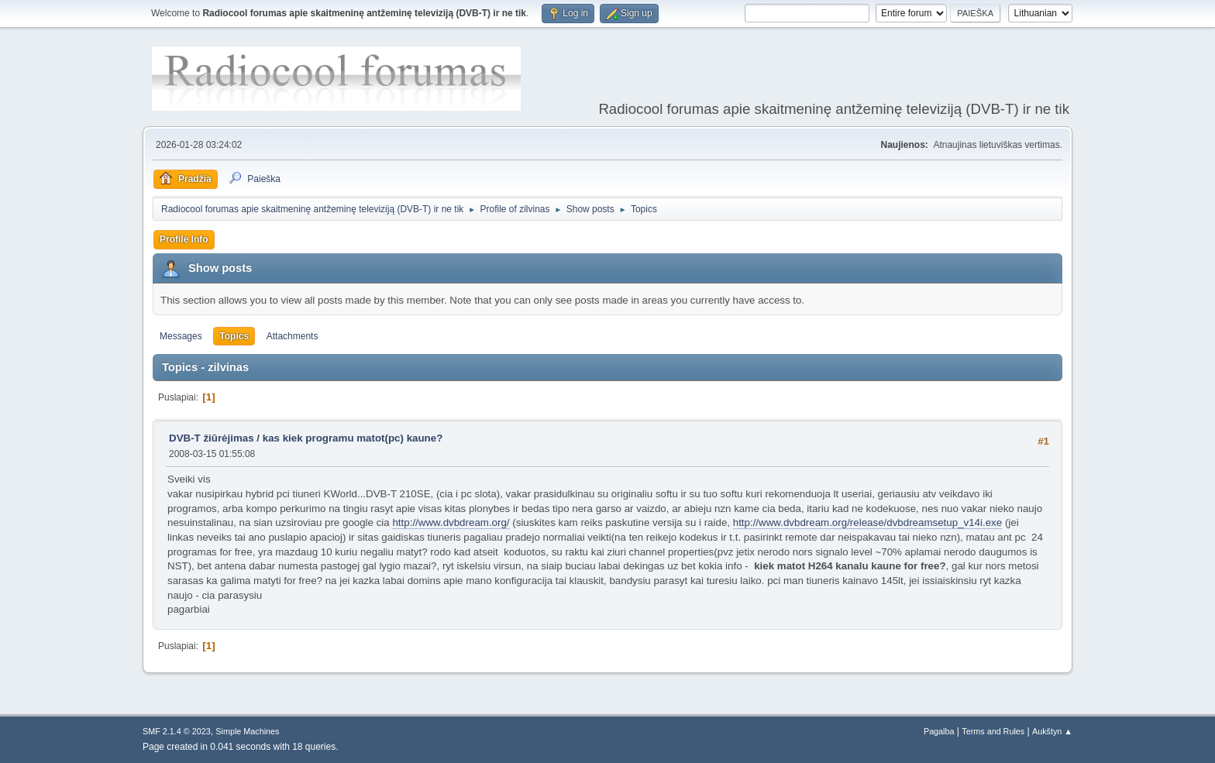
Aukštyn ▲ (1052, 731)
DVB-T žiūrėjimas (212, 438)
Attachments (292, 336)
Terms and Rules (993, 731)
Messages (181, 336)
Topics (234, 336)
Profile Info (184, 239)
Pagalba (939, 731)
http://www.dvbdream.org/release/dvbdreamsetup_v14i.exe (867, 522)
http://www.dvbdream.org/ (450, 522)
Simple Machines (247, 731)
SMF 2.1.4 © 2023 (177, 731)
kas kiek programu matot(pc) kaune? (353, 438)
